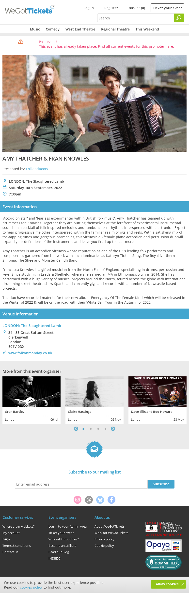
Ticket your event (167, 8)
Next (112, 428)
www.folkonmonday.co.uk (30, 353)
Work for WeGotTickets (111, 533)
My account (11, 533)
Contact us (10, 552)
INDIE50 (54, 558)
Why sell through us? (63, 539)
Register (111, 7)
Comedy (53, 29)
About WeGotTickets (109, 526)
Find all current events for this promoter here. (136, 46)
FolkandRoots (37, 168)
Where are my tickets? (18, 526)
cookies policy (31, 587)
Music (35, 29)
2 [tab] (90, 428)
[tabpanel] (31, 399)
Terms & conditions (16, 545)
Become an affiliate (62, 545)
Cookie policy (104, 545)
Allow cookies (167, 584)
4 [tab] (105, 428)
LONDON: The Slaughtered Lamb (31, 325)
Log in (88, 7)
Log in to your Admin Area (67, 526)
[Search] (179, 18)
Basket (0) (137, 7)
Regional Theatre (115, 29)
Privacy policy (104, 539)
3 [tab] (98, 428)
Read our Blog (58, 552)
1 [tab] (83, 428)
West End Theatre (80, 29)
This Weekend (147, 29)
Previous (76, 428)
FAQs (6, 539)
